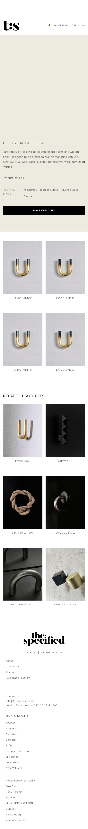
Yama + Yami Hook (65, 604)
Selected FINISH (9, 192)
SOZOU (10, 797)
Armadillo (11, 728)
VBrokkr (10, 808)
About (9, 660)
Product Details (12, 178)
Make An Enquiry (44, 210)
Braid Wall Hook (23, 532)
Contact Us (13, 666)
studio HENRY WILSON (19, 803)
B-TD (9, 745)
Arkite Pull (65, 461)
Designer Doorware (18, 751)
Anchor (10, 722)
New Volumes (14, 767)
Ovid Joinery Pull (22, 604)
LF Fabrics (12, 756)
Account (11, 672)
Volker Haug (13, 814)
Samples (60, 25)
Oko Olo (11, 786)
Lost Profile (13, 762)
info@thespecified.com (20, 701)
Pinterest (57, 652)
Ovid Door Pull (65, 532)
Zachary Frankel (16, 820)
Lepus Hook (22, 461)
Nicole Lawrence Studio (20, 780)
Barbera (11, 739)
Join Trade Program (18, 677)
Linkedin (45, 652)
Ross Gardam (14, 791)
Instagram (31, 652)
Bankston (11, 734)
